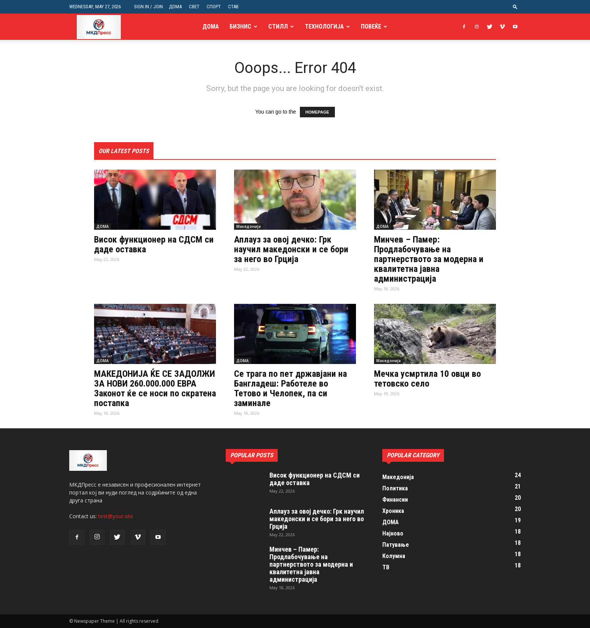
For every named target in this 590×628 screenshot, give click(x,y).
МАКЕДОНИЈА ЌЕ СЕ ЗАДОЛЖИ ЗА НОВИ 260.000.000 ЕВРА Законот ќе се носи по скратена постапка (155, 388)
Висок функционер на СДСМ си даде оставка (154, 244)
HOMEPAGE (317, 112)
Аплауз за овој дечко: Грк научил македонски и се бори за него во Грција (291, 249)
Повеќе (371, 26)
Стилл (278, 26)
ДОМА (175, 6)
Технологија (324, 26)
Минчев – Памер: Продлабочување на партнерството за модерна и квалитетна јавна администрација (429, 259)
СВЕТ (194, 6)
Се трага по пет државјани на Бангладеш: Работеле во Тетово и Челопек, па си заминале (290, 388)
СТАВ (233, 6)
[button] (515, 6)
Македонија (248, 226)
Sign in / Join (148, 6)
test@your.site (115, 516)
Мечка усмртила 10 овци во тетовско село (427, 379)
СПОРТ (214, 6)
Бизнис (240, 26)
